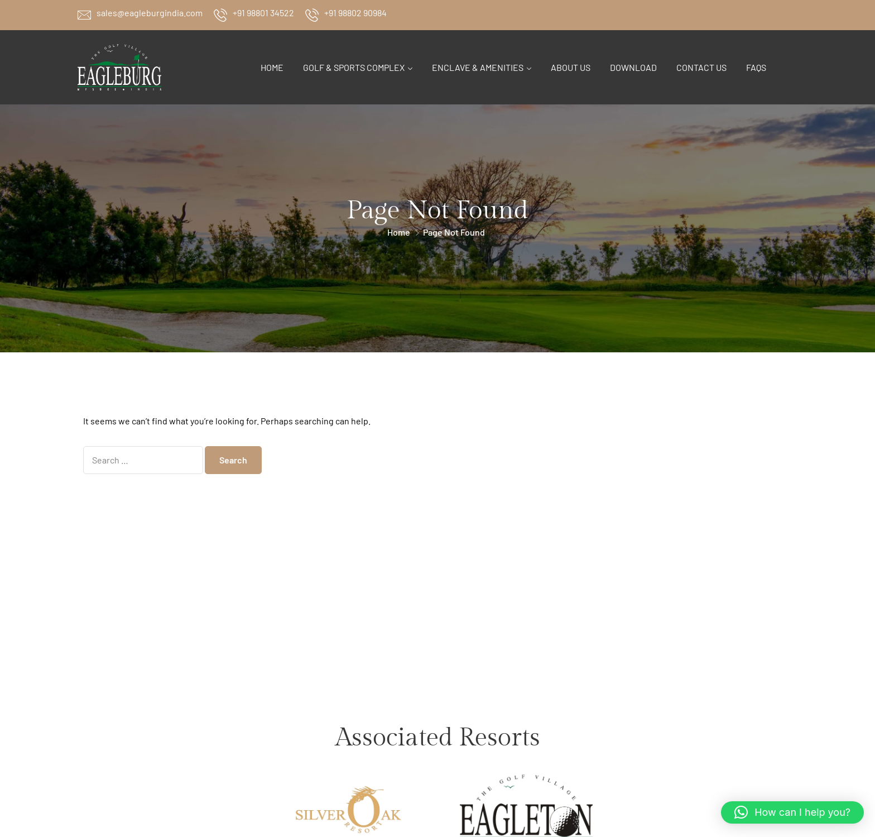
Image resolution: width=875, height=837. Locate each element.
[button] (792, 812)
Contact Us (701, 67)
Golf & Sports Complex (354, 67)
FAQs (756, 67)
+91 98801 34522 (263, 12)
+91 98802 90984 (355, 12)
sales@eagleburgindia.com (150, 12)
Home (272, 67)
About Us (570, 67)
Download (633, 67)
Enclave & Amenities (477, 67)
